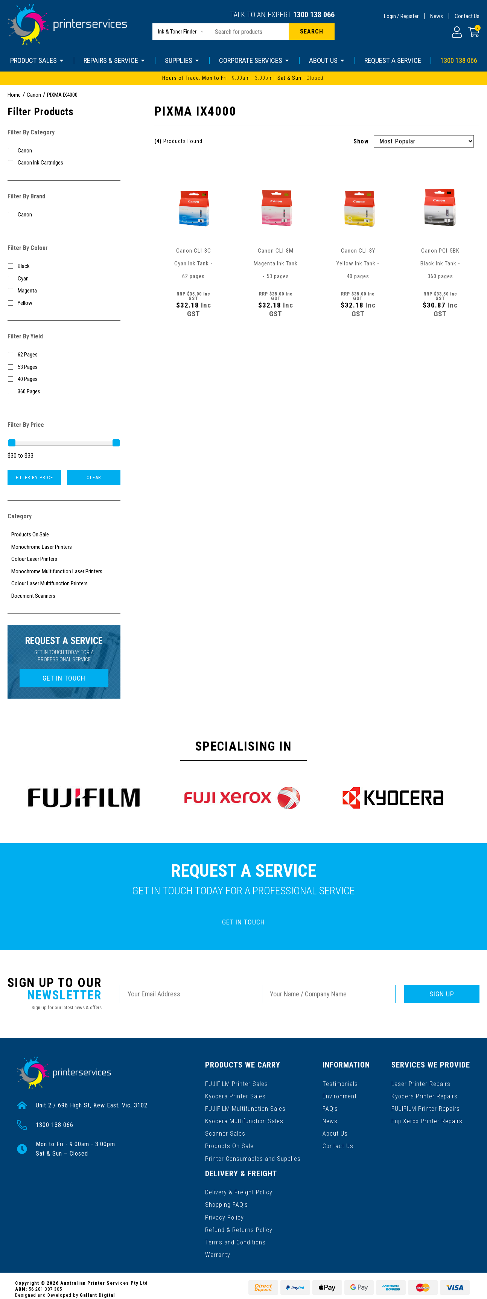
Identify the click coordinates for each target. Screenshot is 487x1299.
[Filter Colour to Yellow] (64, 303)
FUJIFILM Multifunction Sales (245, 1107)
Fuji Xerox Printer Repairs (427, 1119)
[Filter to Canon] (64, 151)
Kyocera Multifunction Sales (244, 1119)
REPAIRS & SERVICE (115, 60)
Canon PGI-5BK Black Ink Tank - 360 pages (440, 263)
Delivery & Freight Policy (238, 1188)
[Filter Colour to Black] (64, 266)
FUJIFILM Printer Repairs (426, 1107)
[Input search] (249, 31)
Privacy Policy (224, 1212)
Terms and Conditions (235, 1236)
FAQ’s (330, 1107)
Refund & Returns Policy (238, 1224)
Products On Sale (229, 1143)
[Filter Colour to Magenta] (64, 291)
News (436, 16)
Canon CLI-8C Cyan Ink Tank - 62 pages (193, 263)
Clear (94, 477)
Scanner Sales (225, 1131)
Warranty (217, 1248)
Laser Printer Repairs (421, 1083)
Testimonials (340, 1083)
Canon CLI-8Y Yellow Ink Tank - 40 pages (357, 263)
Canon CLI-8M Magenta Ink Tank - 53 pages (276, 263)
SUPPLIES (182, 60)
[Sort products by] (424, 141)
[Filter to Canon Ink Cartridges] (64, 163)
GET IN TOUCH (64, 678)
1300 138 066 (314, 14)
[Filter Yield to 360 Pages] (64, 391)
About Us (335, 1131)
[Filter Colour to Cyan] (64, 279)
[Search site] (312, 31)
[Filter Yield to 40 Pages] (64, 379)
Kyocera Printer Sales (235, 1095)
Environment (340, 1095)
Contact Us (467, 16)
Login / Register (401, 16)
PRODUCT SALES (37, 60)
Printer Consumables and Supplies (253, 1155)
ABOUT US (327, 60)
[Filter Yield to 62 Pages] (64, 355)
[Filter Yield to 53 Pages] (64, 367)
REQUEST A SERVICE (392, 60)
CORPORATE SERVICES (254, 60)
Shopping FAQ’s (226, 1200)
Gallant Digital (97, 1288)
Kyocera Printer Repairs (425, 1095)
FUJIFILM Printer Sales (236, 1083)
